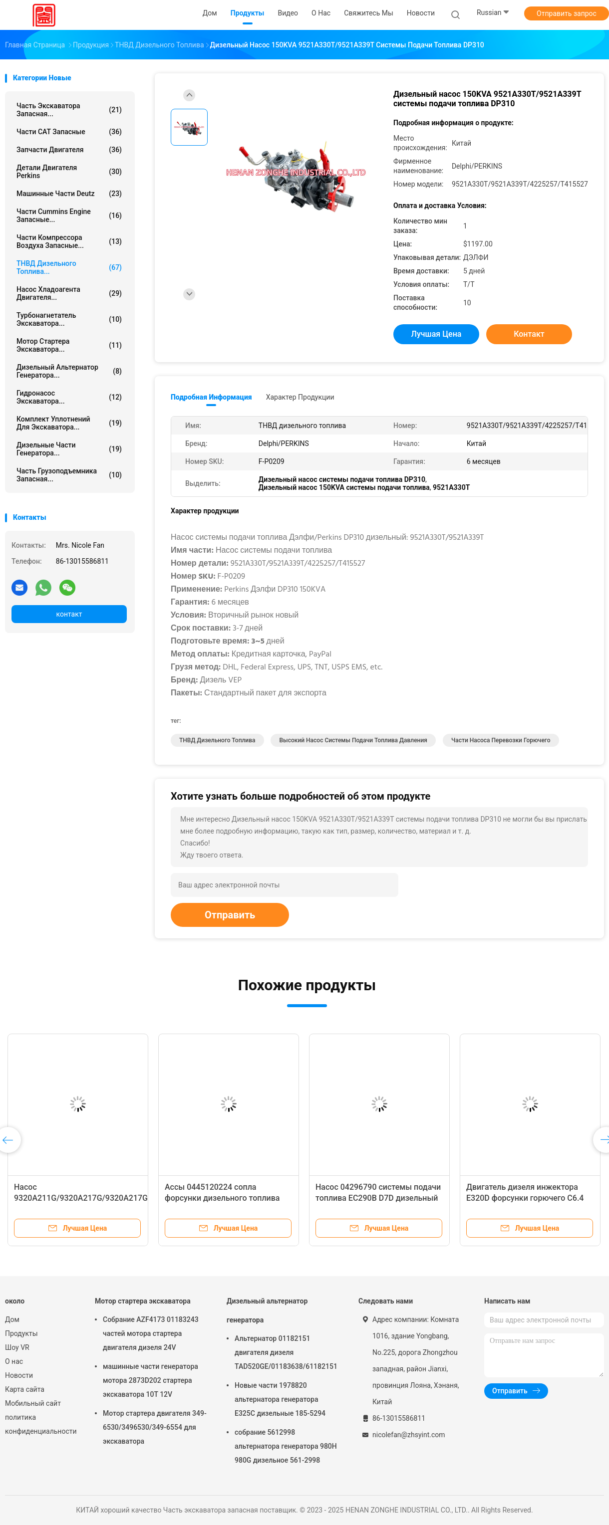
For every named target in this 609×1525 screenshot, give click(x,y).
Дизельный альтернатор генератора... (69, 371)
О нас (14, 1361)
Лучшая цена (436, 334)
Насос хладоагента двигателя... (69, 293)
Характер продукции (300, 397)
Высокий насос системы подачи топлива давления (353, 740)
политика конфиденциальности (40, 1424)
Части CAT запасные (69, 132)
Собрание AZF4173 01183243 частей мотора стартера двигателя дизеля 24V (151, 1333)
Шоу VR (17, 1347)
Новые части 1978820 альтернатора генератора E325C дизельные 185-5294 (280, 1399)
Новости (19, 1375)
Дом (12, 1319)
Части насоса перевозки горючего (501, 740)
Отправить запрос (567, 13)
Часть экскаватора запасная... (69, 110)
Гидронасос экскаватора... (69, 397)
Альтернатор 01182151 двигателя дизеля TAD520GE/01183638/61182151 (286, 1352)
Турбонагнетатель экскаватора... (69, 319)
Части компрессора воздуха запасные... (69, 241)
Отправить (230, 915)
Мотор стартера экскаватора (143, 1301)
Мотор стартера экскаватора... (69, 345)
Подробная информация (211, 397)
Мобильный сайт (33, 1403)
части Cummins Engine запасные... (69, 215)
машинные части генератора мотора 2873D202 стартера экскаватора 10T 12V (150, 1380)
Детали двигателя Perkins (69, 172)
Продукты (21, 1333)
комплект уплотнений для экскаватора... (69, 423)
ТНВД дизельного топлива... (69, 267)
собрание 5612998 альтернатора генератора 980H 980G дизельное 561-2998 (286, 1446)
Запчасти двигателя (69, 150)
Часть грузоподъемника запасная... (69, 475)
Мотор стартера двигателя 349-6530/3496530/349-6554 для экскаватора (155, 1427)
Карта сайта (24, 1389)
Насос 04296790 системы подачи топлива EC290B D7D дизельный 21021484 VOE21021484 (378, 1198)
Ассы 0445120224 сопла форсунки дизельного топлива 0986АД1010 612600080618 (222, 1198)
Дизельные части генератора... (69, 449)
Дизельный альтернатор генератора (267, 1310)
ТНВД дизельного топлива (217, 740)
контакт (69, 614)
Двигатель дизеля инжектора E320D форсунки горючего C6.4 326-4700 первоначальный (525, 1198)
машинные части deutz (69, 194)
